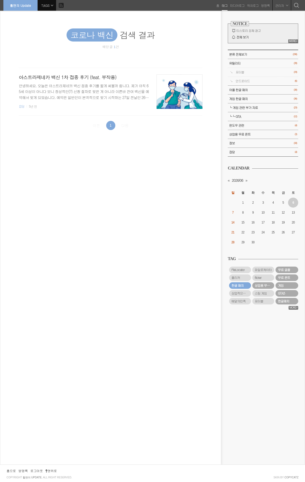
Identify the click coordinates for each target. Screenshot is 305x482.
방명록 (265, 5)
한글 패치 (237, 285)
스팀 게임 (261, 293)
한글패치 (283, 301)
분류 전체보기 (263, 54)
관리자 (281, 5)
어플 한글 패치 (263, 90)
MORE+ (293, 41)
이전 (96, 125)
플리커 (235, 277)
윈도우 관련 (263, 125)
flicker (258, 277)
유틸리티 (263, 63)
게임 (281, 285)
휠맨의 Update (20, 5)
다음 (125, 125)
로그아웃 (36, 470)
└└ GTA (263, 116)
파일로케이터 (263, 270)
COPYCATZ (291, 477)
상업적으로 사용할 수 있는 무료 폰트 (241, 293)
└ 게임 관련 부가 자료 (263, 107)
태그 (224, 5)
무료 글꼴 (284, 270)
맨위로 (51, 470)
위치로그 (252, 5)
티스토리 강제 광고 (248, 30)
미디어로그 (237, 5)
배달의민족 (238, 301)
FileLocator (238, 270)
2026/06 (237, 180)
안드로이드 (266, 81)
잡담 (22, 106)
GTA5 (281, 293)
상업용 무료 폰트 (263, 134)
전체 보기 (242, 37)
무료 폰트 (284, 277)
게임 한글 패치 (263, 99)
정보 (263, 143)
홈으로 (11, 470)
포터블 (266, 72)
